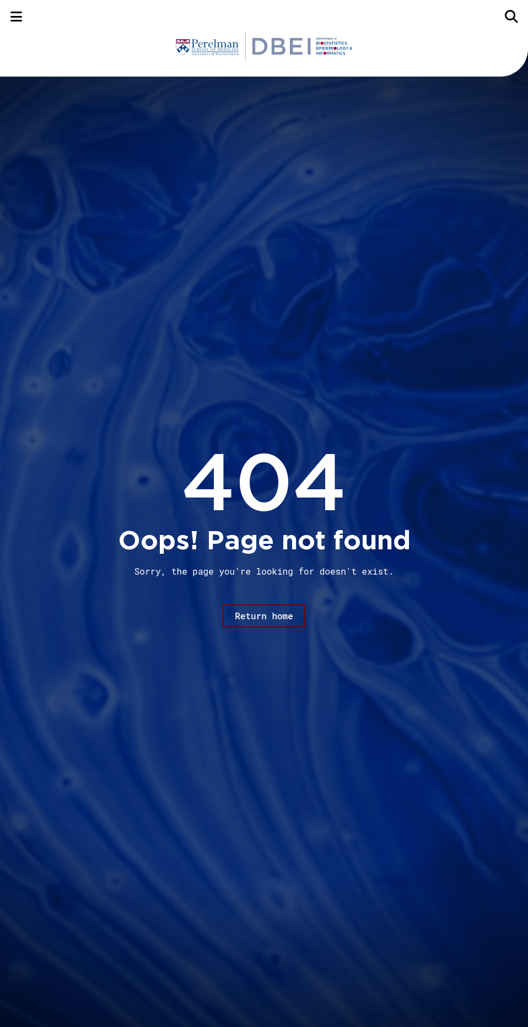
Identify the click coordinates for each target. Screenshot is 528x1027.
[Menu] (16, 16)
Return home (264, 615)
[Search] (511, 16)
